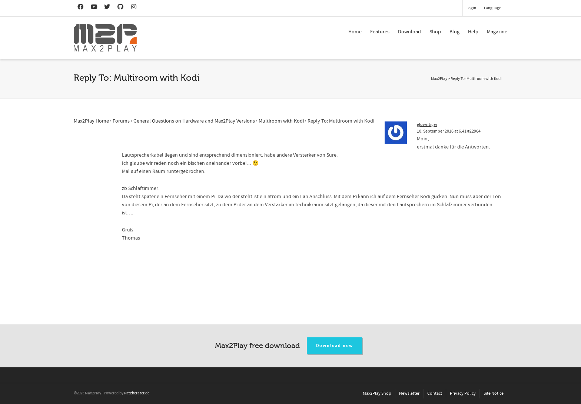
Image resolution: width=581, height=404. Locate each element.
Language (492, 8)
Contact (434, 393)
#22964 (474, 131)
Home (355, 32)
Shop (435, 32)
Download (409, 32)
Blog (454, 32)
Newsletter (409, 393)
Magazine (497, 32)
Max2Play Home (91, 121)
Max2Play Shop (377, 393)
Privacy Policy (463, 393)
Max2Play (439, 78)
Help (473, 32)
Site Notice (494, 393)
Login (471, 8)
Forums (121, 121)
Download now (334, 346)
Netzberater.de (136, 393)
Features (379, 32)
